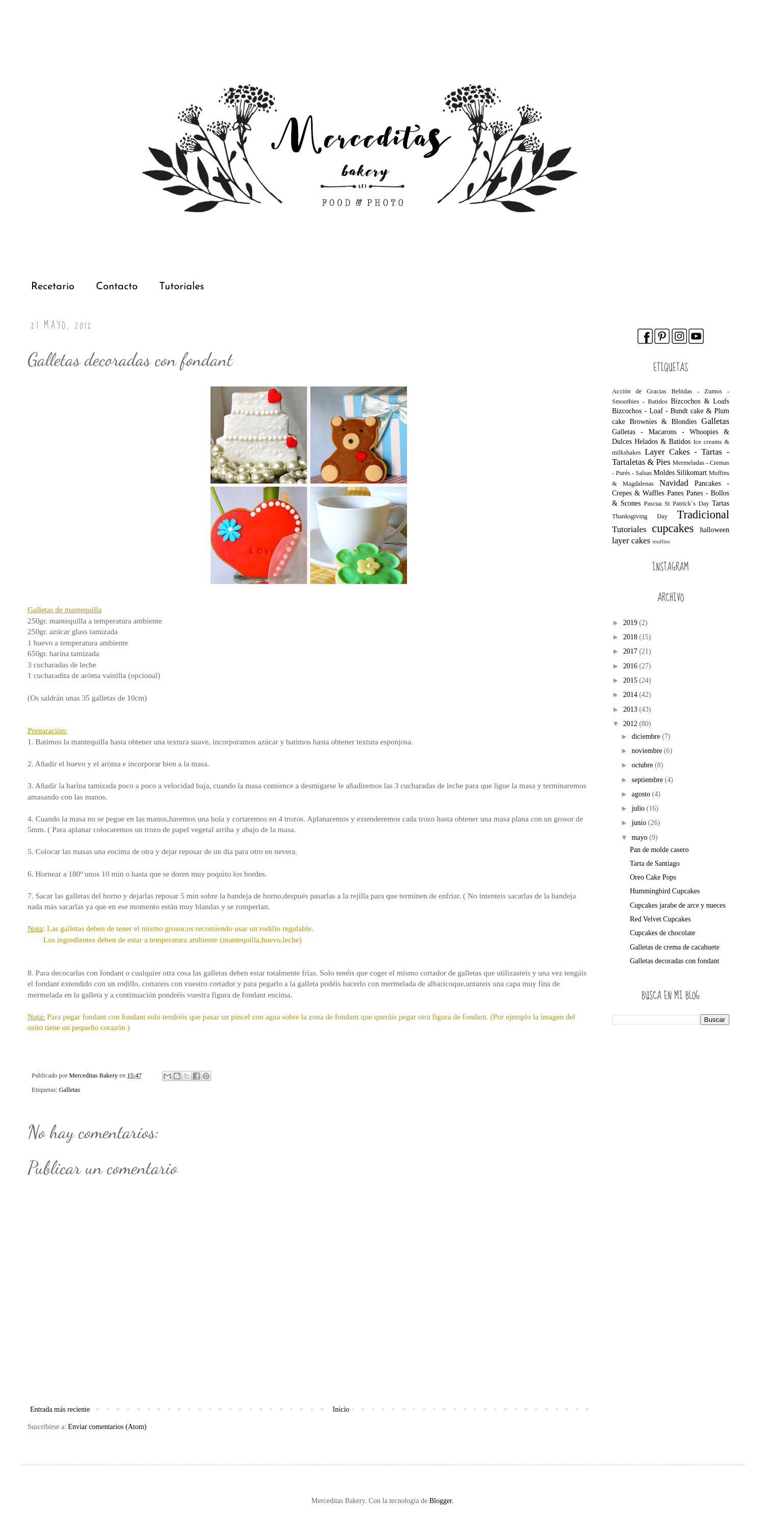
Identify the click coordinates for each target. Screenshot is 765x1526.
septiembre (648, 780)
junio (639, 823)
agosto (641, 794)
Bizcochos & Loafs (700, 401)
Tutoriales (181, 287)
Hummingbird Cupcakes (665, 891)
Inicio (341, 1409)
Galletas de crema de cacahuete (675, 947)
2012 (631, 724)
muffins (661, 541)
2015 (631, 680)
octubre (642, 765)
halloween (714, 530)
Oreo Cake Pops (653, 877)
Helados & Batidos (662, 441)
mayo (640, 837)
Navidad (673, 483)
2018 (631, 637)
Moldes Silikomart (680, 473)
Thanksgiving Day (640, 516)
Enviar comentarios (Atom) (107, 1427)
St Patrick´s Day (687, 503)
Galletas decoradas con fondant (674, 961)
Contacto (117, 287)
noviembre (647, 751)
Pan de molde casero (659, 850)
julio (638, 808)
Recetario (52, 287)
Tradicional (703, 514)
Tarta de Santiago (655, 863)
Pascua (652, 503)
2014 (631, 694)
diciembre (646, 736)
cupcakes (673, 528)
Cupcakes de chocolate (662, 933)
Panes (675, 493)
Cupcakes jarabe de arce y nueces (678, 905)
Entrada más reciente (60, 1409)
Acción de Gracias (639, 391)
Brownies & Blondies (663, 422)
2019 (631, 623)
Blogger (440, 1501)
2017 (631, 651)
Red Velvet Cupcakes (660, 919)
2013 (631, 709)
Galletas (69, 1089)
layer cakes (631, 540)
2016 (631, 666)
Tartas (720, 503)
